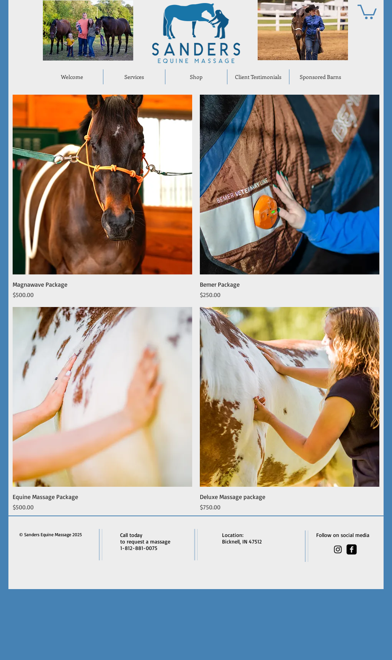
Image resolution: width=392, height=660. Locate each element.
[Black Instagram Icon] (338, 549)
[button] (367, 11)
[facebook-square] (351, 549)
